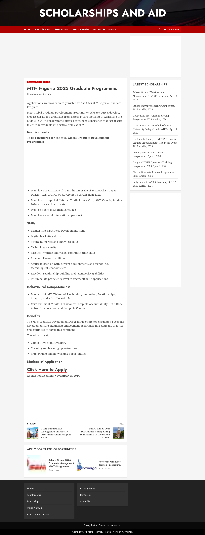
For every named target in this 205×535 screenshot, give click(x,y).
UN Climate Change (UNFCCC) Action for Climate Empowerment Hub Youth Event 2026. (155, 142)
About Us (85, 501)
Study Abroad (80, 29)
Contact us (85, 495)
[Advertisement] (75, 57)
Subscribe (171, 29)
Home (27, 29)
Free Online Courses (104, 29)
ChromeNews (111, 531)
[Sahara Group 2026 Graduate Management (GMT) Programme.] (36, 465)
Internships (61, 29)
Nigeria (47, 82)
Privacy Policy (88, 488)
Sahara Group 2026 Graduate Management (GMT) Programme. (61, 463)
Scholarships (42, 29)
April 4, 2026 (55, 470)
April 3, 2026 (105, 469)
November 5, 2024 (35, 94)
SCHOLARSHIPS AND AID (102, 13)
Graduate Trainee (35, 82)
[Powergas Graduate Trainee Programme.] (87, 465)
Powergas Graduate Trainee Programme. (110, 463)
